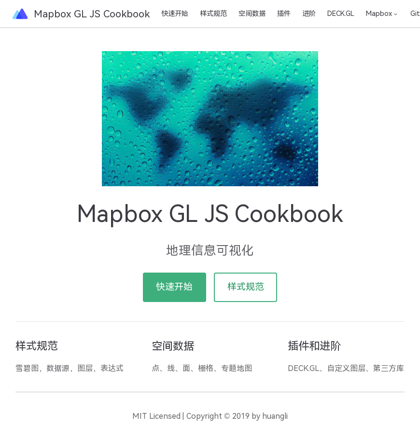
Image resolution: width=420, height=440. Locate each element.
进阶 (309, 13)
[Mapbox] (382, 13)
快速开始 (174, 13)
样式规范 (213, 13)
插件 (284, 13)
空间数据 (252, 13)
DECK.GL (340, 13)
